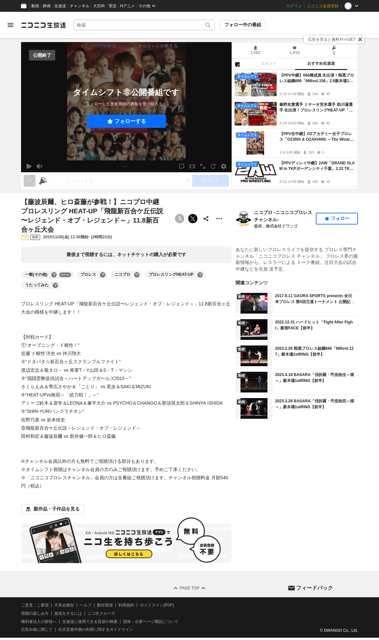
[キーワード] (144, 25)
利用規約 (126, 605)
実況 (112, 6)
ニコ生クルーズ (101, 613)
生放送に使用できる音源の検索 (89, 621)
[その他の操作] (219, 218)
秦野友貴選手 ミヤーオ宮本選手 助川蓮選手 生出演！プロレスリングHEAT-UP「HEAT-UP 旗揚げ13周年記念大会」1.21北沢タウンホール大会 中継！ (316, 107)
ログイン (294, 6)
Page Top (189, 588)
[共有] (206, 218)
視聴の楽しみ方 (35, 613)
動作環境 (105, 605)
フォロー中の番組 (242, 24)
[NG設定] (237, 64)
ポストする (192, 218)
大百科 (99, 6)
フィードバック (314, 587)
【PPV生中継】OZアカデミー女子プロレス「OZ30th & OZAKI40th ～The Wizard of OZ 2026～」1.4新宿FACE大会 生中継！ (315, 136)
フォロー (340, 218)
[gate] (30, 181)
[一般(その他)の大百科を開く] (54, 274)
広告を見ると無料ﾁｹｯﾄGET (332, 39)
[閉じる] (360, 39)
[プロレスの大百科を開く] (102, 274)
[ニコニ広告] (43, 181)
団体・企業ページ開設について (150, 621)
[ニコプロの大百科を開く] (136, 274)
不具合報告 (64, 605)
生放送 (60, 6)
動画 (35, 6)
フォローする (130, 121)
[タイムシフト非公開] (179, 218)
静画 (47, 6)
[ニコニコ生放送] (43, 25)
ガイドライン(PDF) (157, 605)
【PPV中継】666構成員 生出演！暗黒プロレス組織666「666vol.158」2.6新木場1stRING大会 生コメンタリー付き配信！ (316, 78)
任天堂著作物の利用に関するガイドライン (95, 629)
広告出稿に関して (37, 629)
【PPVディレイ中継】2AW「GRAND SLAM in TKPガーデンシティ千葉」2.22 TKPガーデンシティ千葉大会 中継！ (317, 166)
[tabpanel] (295, 129)
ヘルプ (85, 605)
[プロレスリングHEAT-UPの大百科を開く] (200, 274)
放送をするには (68, 613)
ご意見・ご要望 (35, 605)
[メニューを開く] (10, 25)
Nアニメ (127, 6)
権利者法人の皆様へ (39, 621)
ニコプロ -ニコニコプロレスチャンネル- (283, 216)
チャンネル (79, 6)
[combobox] (144, 25)
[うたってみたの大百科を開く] (55, 285)
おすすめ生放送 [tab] (321, 63)
